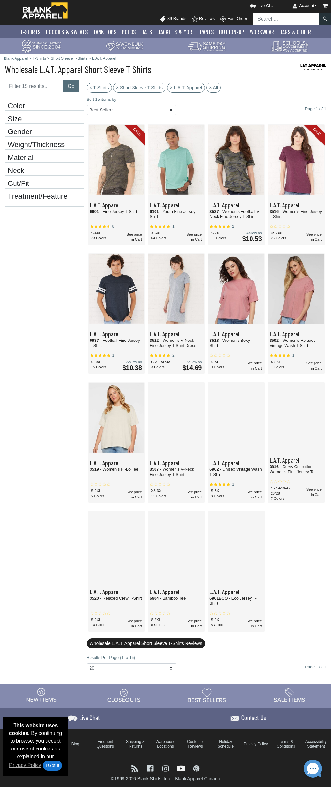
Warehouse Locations (166, 744)
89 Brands (173, 19)
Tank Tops (105, 32)
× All (213, 87)
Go (71, 86)
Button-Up (231, 32)
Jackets (176, 32)
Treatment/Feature (38, 196)
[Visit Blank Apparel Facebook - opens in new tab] (151, 768)
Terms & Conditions (286, 744)
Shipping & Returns (135, 744)
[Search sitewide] (286, 19)
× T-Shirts (99, 87)
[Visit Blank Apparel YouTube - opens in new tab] (181, 768)
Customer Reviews (195, 744)
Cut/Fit (18, 183)
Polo (129, 32)
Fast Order (233, 19)
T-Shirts (30, 32)
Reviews (203, 19)
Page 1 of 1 (315, 667)
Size (15, 118)
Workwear (262, 32)
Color (16, 106)
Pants (207, 32)
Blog (75, 744)
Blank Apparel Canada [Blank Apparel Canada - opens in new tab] (197, 778)
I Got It (52, 765)
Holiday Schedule (226, 744)
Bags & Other (295, 32)
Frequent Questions (105, 744)
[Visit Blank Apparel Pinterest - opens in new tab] (196, 768)
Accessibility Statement (315, 744)
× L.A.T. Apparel (186, 87)
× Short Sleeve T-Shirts (139, 87)
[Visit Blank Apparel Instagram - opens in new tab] (166, 768)
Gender (20, 131)
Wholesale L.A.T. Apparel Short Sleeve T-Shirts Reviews (146, 643)
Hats (146, 32)
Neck (16, 170)
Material (21, 157)
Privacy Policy (25, 765)
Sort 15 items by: (102, 99)
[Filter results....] (34, 86)
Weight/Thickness (36, 144)
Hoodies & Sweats (67, 32)
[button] (256, 4)
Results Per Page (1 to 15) (111, 657)
